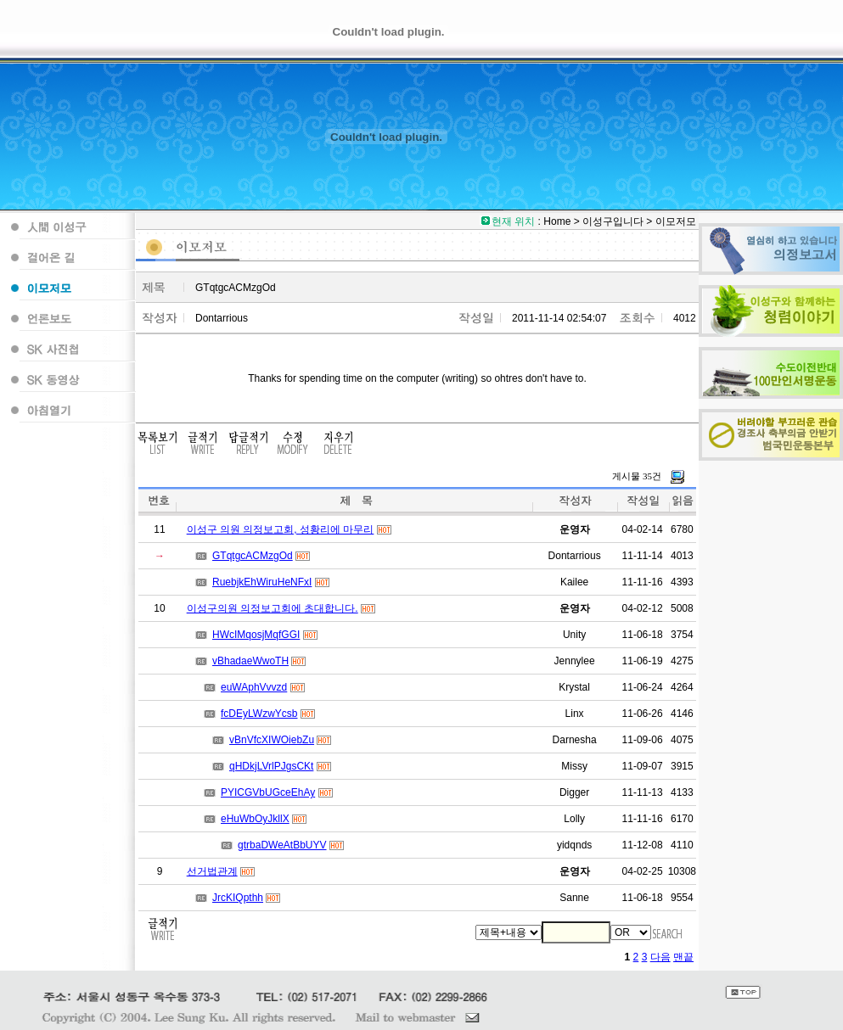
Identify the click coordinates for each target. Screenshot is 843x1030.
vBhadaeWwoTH (250, 661)
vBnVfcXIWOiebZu (271, 740)
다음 (660, 957)
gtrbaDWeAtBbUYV (282, 845)
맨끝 (683, 957)
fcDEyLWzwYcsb (259, 713)
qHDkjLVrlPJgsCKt (271, 766)
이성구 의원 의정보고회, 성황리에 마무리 (280, 529)
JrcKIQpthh (237, 898)
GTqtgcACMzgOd (252, 556)
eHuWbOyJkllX (255, 819)
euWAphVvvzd (254, 687)
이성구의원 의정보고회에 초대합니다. (272, 608)
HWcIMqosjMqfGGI (256, 635)
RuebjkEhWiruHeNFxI (262, 582)
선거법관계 (212, 871)
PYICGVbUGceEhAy (268, 792)
